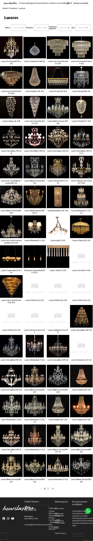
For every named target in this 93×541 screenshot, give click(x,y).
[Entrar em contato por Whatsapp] (88, 511)
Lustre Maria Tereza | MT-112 (35, 480)
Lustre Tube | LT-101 (58, 270)
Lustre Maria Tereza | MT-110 (81, 480)
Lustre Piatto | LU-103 (35, 300)
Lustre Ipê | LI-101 (58, 240)
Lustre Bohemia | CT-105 (35, 240)
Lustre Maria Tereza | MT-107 (35, 391)
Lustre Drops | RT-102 (58, 91)
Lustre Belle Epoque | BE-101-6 (34, 212)
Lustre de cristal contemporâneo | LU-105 (11, 241)
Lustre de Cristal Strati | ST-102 (34, 122)
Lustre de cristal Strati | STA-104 (11, 301)
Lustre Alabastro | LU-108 (58, 330)
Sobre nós (47, 3)
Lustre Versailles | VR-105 (11, 450)
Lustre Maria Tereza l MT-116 (58, 122)
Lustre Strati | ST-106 (81, 270)
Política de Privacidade (60, 522)
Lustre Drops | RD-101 (81, 91)
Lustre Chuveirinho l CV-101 (58, 182)
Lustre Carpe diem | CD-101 (11, 270)
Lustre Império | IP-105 (81, 420)
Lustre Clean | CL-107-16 (81, 360)
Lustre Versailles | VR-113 (81, 330)
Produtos (23, 3)
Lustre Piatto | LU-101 (81, 240)
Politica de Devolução (59, 515)
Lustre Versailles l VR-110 (58, 151)
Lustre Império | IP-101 (34, 91)
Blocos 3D (67, 3)
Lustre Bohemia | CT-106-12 (35, 421)
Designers (31, 3)
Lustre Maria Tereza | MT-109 (11, 212)
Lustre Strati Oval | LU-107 (35, 330)
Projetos (39, 3)
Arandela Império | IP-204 (58, 211)
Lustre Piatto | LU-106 (11, 330)
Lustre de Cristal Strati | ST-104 (11, 92)
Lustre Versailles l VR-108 (11, 151)
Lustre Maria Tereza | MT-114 (11, 480)
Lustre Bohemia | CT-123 (58, 479)
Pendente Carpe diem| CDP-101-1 (35, 271)
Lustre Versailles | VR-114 (11, 360)
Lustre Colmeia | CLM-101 (34, 61)
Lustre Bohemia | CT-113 (35, 450)
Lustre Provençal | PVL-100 (11, 61)
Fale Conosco (60, 533)
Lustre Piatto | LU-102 (58, 300)
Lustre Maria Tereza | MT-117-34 (58, 451)
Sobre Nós (59, 508)
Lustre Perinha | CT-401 (81, 121)
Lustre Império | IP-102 (81, 390)
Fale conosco (57, 3)
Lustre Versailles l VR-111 (34, 151)
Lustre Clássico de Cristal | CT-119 (81, 182)
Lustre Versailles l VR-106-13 (81, 152)
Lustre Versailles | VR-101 (11, 390)
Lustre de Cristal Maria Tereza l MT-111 (11, 182)
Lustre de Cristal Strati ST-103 (81, 62)
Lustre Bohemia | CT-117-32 (81, 212)
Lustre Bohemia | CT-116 (35, 360)
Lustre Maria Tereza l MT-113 (35, 182)
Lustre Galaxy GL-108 (11, 121)
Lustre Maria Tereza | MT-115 (81, 451)
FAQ (57, 528)
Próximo (52, 488)
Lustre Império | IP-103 (58, 420)
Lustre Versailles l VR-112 (58, 360)
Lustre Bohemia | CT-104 (11, 420)
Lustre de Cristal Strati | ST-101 (58, 62)
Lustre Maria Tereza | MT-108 (58, 391)
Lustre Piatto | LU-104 (81, 300)
